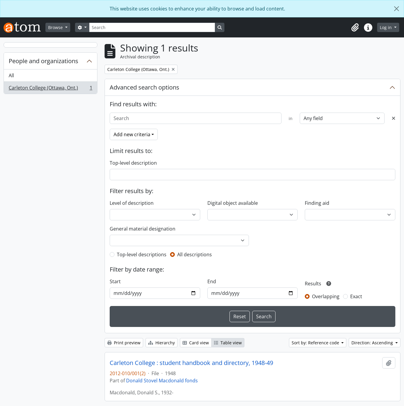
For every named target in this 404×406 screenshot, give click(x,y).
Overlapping (325, 296)
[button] (355, 27)
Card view (196, 343)
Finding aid (317, 203)
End (211, 281)
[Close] (396, 8)
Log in (386, 27)
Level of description (132, 203)
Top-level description (133, 163)
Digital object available (232, 203)
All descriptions (194, 254)
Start (115, 281)
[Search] (152, 27)
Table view (228, 343)
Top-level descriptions (141, 254)
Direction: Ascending (372, 343)
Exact (356, 296)
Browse (56, 27)
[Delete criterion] (393, 118)
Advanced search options (144, 87)
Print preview (123, 343)
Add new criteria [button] (132, 134)
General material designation (142, 228)
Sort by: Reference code (316, 343)
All (11, 75)
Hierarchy (161, 343)
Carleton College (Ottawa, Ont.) (50, 89)
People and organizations (43, 61)
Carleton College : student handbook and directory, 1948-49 (191, 362)
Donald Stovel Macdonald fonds (162, 380)
